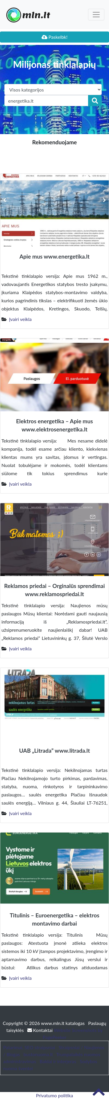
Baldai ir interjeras (58, 1061)
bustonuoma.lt (38, 1054)
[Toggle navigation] (96, 14)
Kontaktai (40, 1030)
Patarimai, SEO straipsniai (29, 1047)
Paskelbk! (55, 37)
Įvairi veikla (20, 319)
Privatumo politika (54, 1095)
